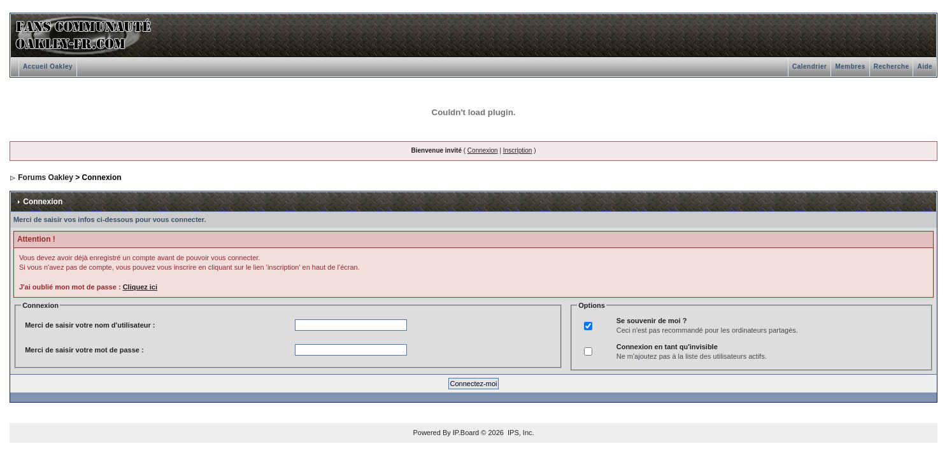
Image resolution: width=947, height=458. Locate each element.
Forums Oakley (45, 177)
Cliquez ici (140, 287)
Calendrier (809, 66)
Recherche (891, 66)
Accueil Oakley (48, 66)
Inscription (517, 150)
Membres (850, 66)
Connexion (482, 150)
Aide (924, 66)
